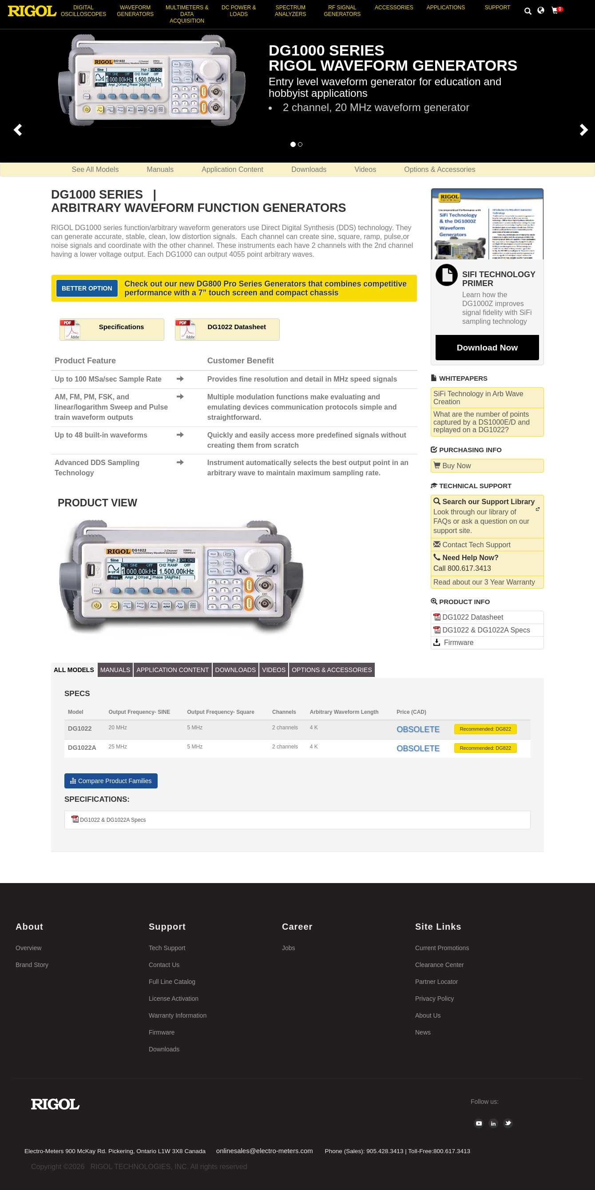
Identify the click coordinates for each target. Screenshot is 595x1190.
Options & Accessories (439, 169)
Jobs (288, 947)
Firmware (453, 643)
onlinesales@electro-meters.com (264, 1150)
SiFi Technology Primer (499, 279)
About (30, 926)
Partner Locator (436, 981)
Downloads (308, 169)
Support (498, 7)
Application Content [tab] (172, 669)
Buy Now (452, 466)
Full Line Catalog (172, 981)
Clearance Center (439, 964)
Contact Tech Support (472, 545)
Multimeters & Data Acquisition (187, 14)
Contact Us (164, 964)
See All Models (95, 169)
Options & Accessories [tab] (332, 669)
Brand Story (32, 964)
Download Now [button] (487, 347)
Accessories (394, 7)
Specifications (121, 326)
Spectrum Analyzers (290, 10)
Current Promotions (442, 947)
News (423, 1032)
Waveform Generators (135, 10)
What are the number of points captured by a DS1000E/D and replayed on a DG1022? (481, 422)
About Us (428, 1015)
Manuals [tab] (115, 669)
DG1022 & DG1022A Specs (481, 630)
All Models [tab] (74, 669)
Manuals (160, 169)
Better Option (87, 288)
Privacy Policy (434, 998)
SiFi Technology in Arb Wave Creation (478, 398)
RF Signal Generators (342, 10)
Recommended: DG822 (486, 729)
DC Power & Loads (239, 10)
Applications (446, 7)
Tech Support (167, 947)
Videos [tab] (274, 669)
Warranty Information (177, 1015)
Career (297, 926)
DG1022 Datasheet (236, 326)
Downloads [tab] (235, 669)
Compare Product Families (111, 780)
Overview (28, 947)
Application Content (232, 169)
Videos (366, 169)
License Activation (173, 998)
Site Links (438, 926)
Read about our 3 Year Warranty (484, 582)
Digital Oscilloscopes (83, 10)
